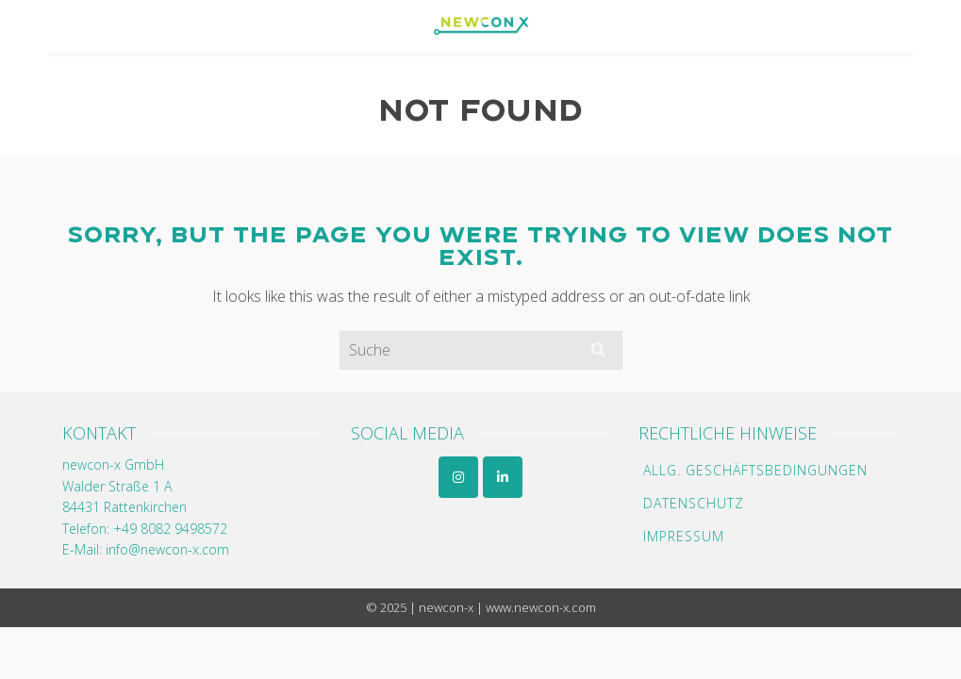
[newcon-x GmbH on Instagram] (458, 477)
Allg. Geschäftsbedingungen (755, 470)
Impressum (683, 536)
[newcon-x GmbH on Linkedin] (502, 477)
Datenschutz (693, 503)
